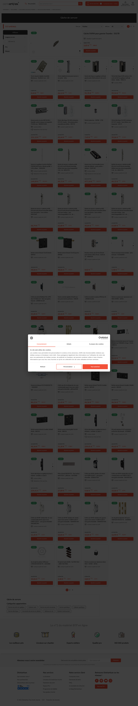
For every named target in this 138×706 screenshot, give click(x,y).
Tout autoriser (95, 366)
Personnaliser (69, 366)
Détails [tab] (69, 344)
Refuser (42, 366)
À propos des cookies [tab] (96, 344)
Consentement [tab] (41, 344)
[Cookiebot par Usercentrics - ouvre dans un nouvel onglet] (100, 338)
